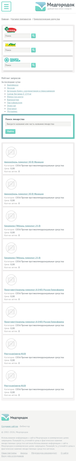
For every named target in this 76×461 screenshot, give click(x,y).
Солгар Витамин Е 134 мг (19, 93)
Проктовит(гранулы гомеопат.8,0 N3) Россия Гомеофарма (34, 289)
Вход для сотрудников (12, 456)
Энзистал (11, 105)
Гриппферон (12, 84)
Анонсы (24, 453)
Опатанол (12, 108)
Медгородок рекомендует (44, 453)
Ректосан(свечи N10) (15, 353)
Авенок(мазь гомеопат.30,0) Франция (24, 161)
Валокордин (13, 99)
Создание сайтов (9, 426)
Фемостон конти (15, 96)
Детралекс (12, 111)
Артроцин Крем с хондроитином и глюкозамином (31, 90)
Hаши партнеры (9, 453)
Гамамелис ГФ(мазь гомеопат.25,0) (22, 225)
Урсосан (11, 87)
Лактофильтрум (14, 102)
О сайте (64, 453)
